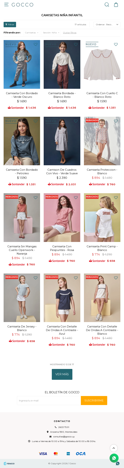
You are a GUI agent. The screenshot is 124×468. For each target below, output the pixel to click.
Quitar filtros (69, 32)
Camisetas (30, 32)
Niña (50, 32)
